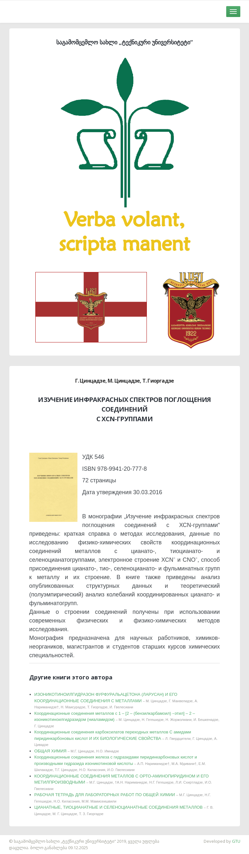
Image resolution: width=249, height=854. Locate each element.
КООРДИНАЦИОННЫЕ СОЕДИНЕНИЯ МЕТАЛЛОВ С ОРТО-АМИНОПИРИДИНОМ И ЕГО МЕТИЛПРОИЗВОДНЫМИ (123, 782)
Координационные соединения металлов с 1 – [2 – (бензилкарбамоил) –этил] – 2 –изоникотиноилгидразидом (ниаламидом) (126, 719)
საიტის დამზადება (19, 838)
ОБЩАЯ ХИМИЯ (76, 751)
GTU (236, 841)
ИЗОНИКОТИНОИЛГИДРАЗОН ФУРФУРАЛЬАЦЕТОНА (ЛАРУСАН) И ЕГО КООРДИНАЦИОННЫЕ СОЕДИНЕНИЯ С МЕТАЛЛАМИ (116, 700)
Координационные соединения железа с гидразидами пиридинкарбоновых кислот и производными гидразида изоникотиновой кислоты (120, 763)
